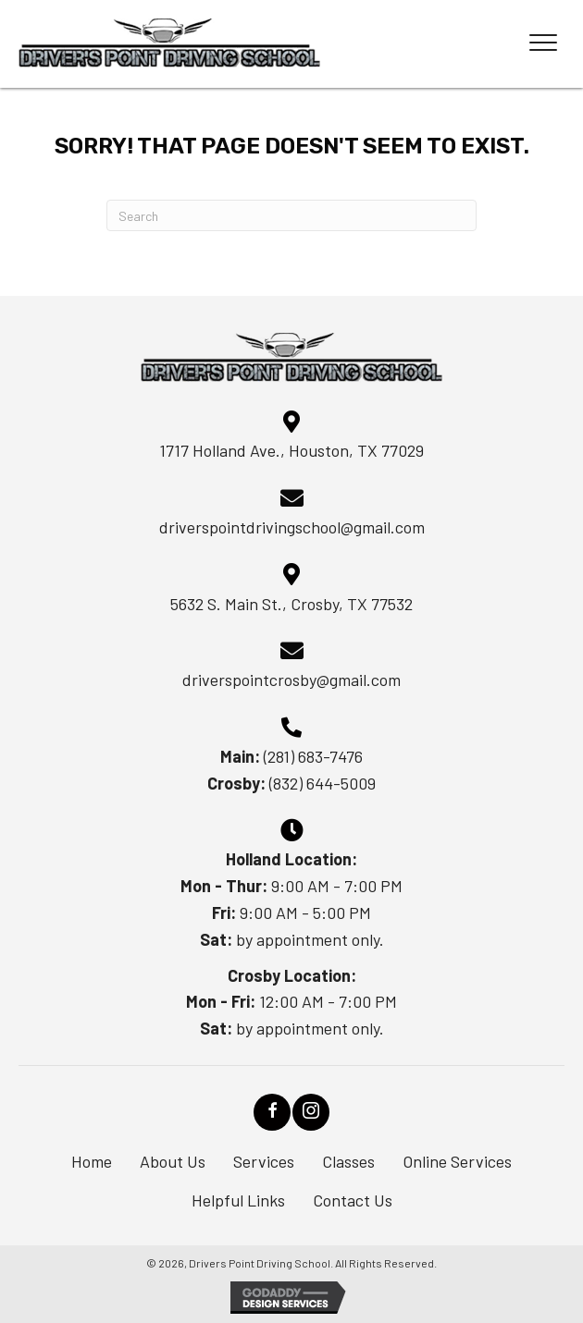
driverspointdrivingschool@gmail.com (292, 527)
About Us (172, 1161)
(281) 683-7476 (313, 756)
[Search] (291, 215)
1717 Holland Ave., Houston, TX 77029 (291, 450)
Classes (348, 1161)
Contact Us (352, 1200)
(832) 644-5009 (322, 783)
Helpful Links (238, 1200)
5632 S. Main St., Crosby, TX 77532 (291, 604)
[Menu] (543, 43)
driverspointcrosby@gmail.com (291, 679)
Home (91, 1161)
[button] (272, 1112)
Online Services (457, 1161)
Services (263, 1161)
